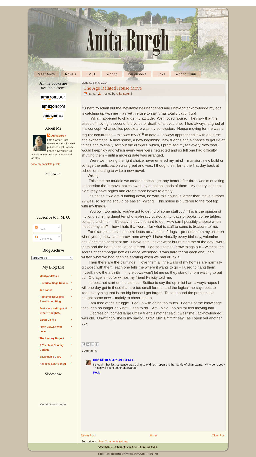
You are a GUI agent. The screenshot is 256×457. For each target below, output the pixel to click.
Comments (43, 238)
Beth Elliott (100, 359)
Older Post (218, 435)
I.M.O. (91, 74)
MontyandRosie (49, 276)
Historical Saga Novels (54, 283)
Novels (70, 74)
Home (153, 435)
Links (161, 74)
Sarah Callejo (48, 319)
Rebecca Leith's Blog (53, 363)
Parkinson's (137, 74)
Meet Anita (46, 74)
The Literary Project (52, 338)
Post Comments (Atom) (113, 441)
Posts (40, 229)
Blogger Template (106, 454)
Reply (96, 372)
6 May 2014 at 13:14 (122, 359)
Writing (112, 74)
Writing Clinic (186, 74)
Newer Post (88, 435)
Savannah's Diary (50, 356)
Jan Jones (46, 289)
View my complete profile (45, 164)
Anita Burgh (58, 135)
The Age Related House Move (113, 88)
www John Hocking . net (147, 454)
